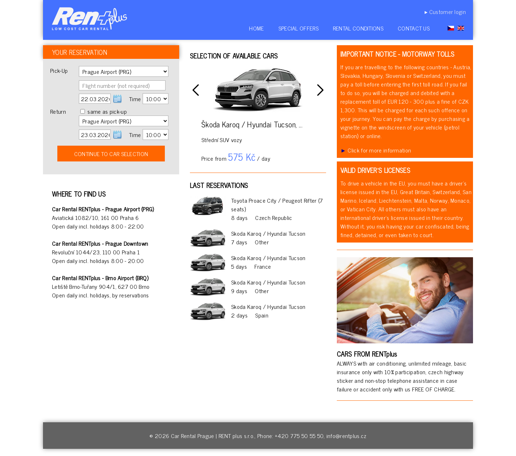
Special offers (298, 28)
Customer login (447, 11)
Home (256, 28)
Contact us (414, 28)
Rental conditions (358, 28)
